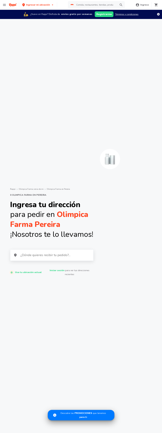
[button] (38, 4)
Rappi (13, 189)
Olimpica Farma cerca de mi (31, 189)
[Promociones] (81, 415)
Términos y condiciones (126, 14)
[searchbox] (95, 5)
